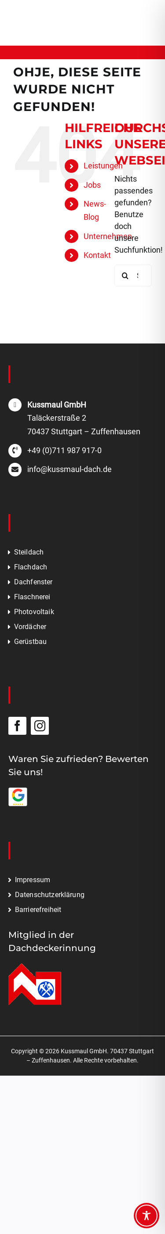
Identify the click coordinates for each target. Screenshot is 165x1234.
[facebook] (17, 726)
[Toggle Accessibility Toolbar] (146, 1215)
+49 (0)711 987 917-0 (64, 450)
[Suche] (125, 275)
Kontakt (97, 255)
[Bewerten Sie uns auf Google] (18, 791)
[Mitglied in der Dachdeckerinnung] (34, 967)
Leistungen (103, 165)
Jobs (92, 185)
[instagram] (40, 726)
